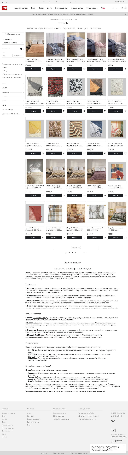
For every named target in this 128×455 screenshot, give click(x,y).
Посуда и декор (91, 8)
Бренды (4, 437)
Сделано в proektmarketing (118, 436)
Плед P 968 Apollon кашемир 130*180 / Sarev (34, 102)
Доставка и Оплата (54, 2)
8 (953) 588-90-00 (120, 2)
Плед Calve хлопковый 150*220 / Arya (115, 229)
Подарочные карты (34, 419)
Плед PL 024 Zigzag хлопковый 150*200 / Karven (74, 187)
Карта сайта (43, 453)
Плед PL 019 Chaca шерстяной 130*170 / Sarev (32, 229)
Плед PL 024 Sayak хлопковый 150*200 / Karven (94, 187)
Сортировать (7, 39)
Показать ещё (76, 247)
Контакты (77, 2)
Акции (103, 8)
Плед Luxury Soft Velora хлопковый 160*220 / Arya (76, 60)
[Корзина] (125, 8)
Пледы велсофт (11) (82, 28)
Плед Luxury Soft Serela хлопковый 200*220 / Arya (117, 60)
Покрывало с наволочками (12, 74)
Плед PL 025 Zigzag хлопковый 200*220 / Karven (53, 187)
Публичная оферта (58, 453)
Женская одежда (61, 8)
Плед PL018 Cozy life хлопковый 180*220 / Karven (53, 229)
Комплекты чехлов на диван (12, 64)
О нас (45, 2)
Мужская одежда (77, 8)
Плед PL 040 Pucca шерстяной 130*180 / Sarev (115, 102)
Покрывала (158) (32, 28)
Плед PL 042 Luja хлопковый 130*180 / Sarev (74, 102)
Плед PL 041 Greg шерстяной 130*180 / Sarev (94, 102)
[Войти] (117, 8)
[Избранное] (122, 8)
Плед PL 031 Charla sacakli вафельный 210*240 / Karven (34, 187)
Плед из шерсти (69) (95, 28)
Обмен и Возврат (67, 2)
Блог (28, 425)
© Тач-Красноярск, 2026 (118, 434)
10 (84, 253)
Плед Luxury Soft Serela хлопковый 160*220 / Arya (55, 60)
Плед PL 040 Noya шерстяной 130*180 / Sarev (33, 145)
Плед (4, 67)
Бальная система (33, 422)
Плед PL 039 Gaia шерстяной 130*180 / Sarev (74, 145)
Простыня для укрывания (11, 78)
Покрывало (6, 71)
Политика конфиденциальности (79, 453)
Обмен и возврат (59, 416)
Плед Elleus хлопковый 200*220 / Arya (95, 229)
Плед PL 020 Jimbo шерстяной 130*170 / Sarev (115, 187)
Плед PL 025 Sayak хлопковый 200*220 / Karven (33, 60)
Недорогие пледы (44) (69, 28)
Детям (49, 8)
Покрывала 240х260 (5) (45, 28)
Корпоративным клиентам (87, 419)
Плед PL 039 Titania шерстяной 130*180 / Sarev (115, 145)
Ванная (41, 8)
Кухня (33, 8)
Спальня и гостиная (21, 8)
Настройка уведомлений (61, 419)
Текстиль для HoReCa (86, 413)
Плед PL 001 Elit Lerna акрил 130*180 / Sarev (74, 229)
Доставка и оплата (59, 413)
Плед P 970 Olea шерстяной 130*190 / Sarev (53, 102)
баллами (90, 14)
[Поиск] (113, 8)
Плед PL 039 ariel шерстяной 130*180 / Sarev (94, 145)
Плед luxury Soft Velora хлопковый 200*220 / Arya (96, 60)
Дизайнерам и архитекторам (88, 416)
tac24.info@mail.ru (117, 416)
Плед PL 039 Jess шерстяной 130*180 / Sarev (53, 145)
